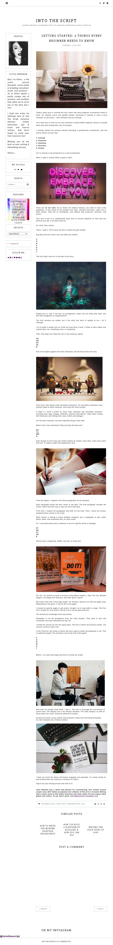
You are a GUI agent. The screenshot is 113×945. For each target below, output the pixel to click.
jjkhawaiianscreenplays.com (86, 796)
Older (100, 909)
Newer (44, 909)
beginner (46, 804)
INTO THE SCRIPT (56, 20)
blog (53, 804)
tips (83, 804)
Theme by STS (66, 941)
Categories (14, 244)
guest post (61, 804)
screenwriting (73, 804)
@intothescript (10, 936)
